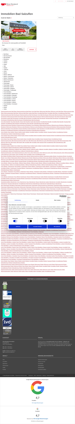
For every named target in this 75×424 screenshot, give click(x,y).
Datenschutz (39, 375)
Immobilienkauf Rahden (61, 261)
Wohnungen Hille (35, 140)
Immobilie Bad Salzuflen (46, 121)
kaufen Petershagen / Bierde (47, 194)
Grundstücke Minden (61, 156)
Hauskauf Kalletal (63, 145)
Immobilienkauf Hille (51, 142)
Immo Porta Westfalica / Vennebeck (9, 255)
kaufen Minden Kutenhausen (47, 176)
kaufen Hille (21, 142)
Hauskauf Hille (42, 142)
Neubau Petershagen (65, 190)
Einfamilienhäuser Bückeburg (38, 130)
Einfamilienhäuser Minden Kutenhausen (10, 180)
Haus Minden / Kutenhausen (21, 166)
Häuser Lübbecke (31, 149)
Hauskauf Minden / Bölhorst (7, 164)
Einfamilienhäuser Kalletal (29, 147)
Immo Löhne (30, 152)
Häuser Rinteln (31, 266)
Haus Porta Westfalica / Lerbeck (23, 242)
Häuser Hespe (16, 139)
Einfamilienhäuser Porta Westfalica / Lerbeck (23, 245)
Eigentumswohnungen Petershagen (29, 185)
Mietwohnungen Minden (27, 157)
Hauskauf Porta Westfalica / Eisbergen (42, 230)
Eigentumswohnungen (42, 359)
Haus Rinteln (25, 266)
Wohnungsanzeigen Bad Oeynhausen (32, 116)
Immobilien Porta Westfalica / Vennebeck (24, 257)
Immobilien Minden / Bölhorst (67, 163)
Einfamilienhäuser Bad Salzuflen (41, 123)
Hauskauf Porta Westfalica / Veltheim (37, 254)
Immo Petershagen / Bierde (7, 194)
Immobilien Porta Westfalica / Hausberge (34, 238)
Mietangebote (41, 365)
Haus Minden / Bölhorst (17, 163)
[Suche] (55, 1)
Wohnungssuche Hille (54, 140)
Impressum (30, 375)
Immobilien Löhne (31, 154)
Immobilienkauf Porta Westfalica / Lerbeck (55, 243)
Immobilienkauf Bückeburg (12, 130)
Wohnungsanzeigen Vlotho (7, 271)
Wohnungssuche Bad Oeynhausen (15, 116)
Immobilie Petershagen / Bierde (61, 194)
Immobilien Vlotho (40, 271)
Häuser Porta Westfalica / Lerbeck (39, 242)
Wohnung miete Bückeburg (23, 127)
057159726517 (70, 1)
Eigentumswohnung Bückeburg (24, 125)
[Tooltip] (48, 379)
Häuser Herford (17, 135)
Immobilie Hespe (31, 139)
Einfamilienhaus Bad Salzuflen (27, 123)
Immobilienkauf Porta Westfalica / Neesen (54, 249)
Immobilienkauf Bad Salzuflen (12, 123)
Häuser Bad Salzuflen (25, 121)
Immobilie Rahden (33, 261)
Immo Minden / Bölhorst (6, 163)
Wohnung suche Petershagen (39, 187)
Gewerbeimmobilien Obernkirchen (9, 182)
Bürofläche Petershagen (15, 185)
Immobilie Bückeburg (50, 128)
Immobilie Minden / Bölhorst (53, 163)
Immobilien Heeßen (42, 132)
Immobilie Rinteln (47, 266)
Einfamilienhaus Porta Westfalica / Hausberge (22, 240)
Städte (4, 367)
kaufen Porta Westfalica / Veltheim (56, 252)
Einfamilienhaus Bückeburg (25, 130)
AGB (35, 375)
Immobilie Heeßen (34, 132)
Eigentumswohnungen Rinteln (8, 264)
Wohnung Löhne (8, 154)
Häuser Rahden (18, 261)
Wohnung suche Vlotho (48, 269)
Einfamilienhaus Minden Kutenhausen (57, 178)
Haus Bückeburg (15, 128)
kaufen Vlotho (25, 271)
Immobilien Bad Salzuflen (58, 121)
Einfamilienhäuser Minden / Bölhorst (54, 164)
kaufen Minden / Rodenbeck (46, 171)
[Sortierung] (65, 18)
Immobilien (5, 361)
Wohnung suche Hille (44, 140)
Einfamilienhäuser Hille (6, 144)
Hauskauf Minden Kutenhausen (23, 178)
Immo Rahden (4, 261)
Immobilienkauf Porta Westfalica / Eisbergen (61, 230)
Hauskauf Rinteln (64, 266)
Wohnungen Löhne (38, 152)
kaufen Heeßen (25, 132)
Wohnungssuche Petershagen (53, 187)
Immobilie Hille (28, 142)
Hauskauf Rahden (51, 261)
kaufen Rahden (25, 261)
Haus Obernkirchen (30, 182)
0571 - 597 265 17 (8, 346)
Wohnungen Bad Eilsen (45, 111)
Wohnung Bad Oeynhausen (47, 116)
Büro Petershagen (5, 185)
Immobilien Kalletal (54, 145)
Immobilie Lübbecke (48, 149)
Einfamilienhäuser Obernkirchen (54, 183)
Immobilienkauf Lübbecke (7, 151)
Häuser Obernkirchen (41, 182)
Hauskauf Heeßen (52, 132)
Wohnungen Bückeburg (11, 127)
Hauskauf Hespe (47, 139)
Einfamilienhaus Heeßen (6, 133)
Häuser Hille (16, 142)
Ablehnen (18, 226)
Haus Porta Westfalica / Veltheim (24, 252)
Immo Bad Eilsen (35, 111)
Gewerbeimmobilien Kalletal (7, 145)
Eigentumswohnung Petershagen (45, 185)
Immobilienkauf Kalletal (6, 147)
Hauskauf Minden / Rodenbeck (18, 173)
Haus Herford (11, 135)
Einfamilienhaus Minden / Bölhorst (37, 164)
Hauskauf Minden (22, 161)
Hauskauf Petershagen (12, 190)
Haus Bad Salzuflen (15, 121)
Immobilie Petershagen (61, 188)
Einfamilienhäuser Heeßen (19, 133)
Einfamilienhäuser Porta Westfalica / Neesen (23, 250)
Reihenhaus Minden (57, 157)
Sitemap (44, 375)
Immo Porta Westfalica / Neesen (8, 247)
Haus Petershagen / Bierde (20, 194)
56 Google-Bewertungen (37, 402)
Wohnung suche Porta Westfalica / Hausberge (22, 235)
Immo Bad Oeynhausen (43, 115)
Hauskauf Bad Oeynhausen (52, 118)
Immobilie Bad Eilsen (42, 113)
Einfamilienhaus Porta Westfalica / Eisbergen (11, 231)
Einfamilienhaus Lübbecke (19, 151)
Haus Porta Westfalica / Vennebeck (26, 255)
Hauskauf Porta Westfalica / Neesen (36, 249)
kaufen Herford (25, 135)
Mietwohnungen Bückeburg (58, 125)
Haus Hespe (10, 139)
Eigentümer (5, 363)
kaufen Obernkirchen (51, 182)
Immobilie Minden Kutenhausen (61, 176)
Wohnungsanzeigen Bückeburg (64, 127)
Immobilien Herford (41, 135)
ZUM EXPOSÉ (32, 49)
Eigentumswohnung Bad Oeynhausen (28, 115)
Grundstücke (40, 363)
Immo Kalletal (17, 145)
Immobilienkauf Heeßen (61, 132)
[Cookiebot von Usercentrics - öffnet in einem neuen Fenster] (60, 196)
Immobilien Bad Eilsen (53, 113)
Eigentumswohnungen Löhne (8, 152)
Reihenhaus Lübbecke (14, 149)
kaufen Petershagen (41, 188)
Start (4, 359)
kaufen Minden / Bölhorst (41, 163)
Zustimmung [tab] (18, 200)
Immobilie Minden (5, 161)
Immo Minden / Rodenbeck (7, 171)
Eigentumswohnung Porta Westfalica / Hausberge (36, 233)
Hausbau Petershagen (6, 192)
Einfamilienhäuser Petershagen (52, 190)
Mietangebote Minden (16, 157)
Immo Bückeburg (35, 125)
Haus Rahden (11, 261)
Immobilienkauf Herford (60, 135)
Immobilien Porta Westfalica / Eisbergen (23, 230)
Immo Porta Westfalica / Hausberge (57, 233)
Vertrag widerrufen (50, 375)
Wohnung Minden (41, 159)
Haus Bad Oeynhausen (59, 116)
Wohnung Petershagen (12, 188)
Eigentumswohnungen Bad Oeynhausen (10, 115)
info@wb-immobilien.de (10, 350)
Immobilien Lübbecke (58, 149)
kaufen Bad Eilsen (33, 113)
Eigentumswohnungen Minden (23, 156)
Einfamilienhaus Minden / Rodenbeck (51, 173)
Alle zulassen (57, 226)
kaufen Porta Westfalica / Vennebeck (60, 255)
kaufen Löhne (15, 154)
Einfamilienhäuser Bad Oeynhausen (31, 120)
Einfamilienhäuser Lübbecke (32, 151)
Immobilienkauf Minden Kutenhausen (39, 178)
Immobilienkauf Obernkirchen (25, 183)
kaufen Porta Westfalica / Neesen (55, 247)
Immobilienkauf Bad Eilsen (64, 113)
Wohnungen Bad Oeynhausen (56, 115)
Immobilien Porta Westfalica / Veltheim (20, 254)
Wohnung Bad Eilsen (24, 113)
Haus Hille (10, 142)
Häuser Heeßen (18, 132)
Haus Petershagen (22, 188)
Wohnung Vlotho (17, 271)
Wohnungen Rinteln (39, 264)
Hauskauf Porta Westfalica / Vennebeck (43, 257)
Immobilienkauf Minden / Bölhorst (21, 164)
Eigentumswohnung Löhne (21, 152)
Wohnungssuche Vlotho (59, 269)
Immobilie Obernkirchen (61, 182)
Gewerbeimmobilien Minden (50, 156)
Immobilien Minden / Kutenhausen (9, 168)
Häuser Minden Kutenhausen (33, 176)
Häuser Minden (55, 159)
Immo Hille (28, 140)
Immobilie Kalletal (46, 145)
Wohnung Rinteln (18, 266)
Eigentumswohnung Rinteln (21, 264)
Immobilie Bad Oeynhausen (25, 118)
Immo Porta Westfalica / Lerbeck (8, 242)
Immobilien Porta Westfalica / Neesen (19, 249)
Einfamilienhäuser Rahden (19, 262)
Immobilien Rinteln (55, 266)
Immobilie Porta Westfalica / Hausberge (15, 238)
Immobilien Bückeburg (60, 128)
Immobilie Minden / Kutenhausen (64, 166)
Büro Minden (4, 156)
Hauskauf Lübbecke (67, 149)
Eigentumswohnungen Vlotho (8, 269)
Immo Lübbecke (4, 149)
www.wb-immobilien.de (9, 352)
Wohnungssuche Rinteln (61, 264)
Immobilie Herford (33, 135)
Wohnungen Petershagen (26, 187)
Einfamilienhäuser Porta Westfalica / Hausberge (44, 240)
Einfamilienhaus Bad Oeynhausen (15, 120)
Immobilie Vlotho (32, 271)
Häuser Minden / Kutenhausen (35, 166)
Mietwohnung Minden (38, 157)
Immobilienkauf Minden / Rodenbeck (33, 173)
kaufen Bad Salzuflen (35, 121)
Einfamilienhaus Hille (61, 142)
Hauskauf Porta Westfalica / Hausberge (53, 238)
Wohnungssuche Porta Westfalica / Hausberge (44, 235)
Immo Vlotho (30, 269)
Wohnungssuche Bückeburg (49, 127)
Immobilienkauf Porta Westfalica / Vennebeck (63, 257)
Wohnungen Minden (47, 157)
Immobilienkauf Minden (32, 161)
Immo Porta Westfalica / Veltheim (8, 252)
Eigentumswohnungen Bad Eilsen (9, 111)
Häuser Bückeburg (23, 128)
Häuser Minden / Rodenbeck (32, 171)
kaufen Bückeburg (32, 128)
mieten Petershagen (51, 188)
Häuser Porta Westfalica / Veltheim (40, 252)
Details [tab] (37, 200)
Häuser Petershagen (32, 188)
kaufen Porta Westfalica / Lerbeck (55, 242)
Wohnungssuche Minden (18, 159)
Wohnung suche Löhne (48, 152)
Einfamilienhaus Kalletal (17, 147)
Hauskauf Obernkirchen (13, 183)
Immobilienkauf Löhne (40, 154)
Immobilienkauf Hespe (57, 139)
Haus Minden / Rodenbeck (20, 171)
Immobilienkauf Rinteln (6, 267)
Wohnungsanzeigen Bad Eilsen (11, 113)
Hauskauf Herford (50, 135)
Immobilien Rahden (42, 261)
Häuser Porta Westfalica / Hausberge (50, 237)
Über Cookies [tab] (57, 200)
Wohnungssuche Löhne (59, 152)
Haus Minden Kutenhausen (20, 176)
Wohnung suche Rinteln (49, 264)
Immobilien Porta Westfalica (7, 219)
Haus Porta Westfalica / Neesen (23, 247)
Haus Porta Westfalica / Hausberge (33, 237)
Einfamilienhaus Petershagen (38, 190)
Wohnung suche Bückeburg (36, 127)
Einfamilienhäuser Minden (55, 161)
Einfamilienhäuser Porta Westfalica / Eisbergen (33, 231)
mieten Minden (70, 159)
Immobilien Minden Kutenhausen (8, 178)
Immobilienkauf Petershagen (24, 190)
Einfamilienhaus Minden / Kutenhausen (59, 168)
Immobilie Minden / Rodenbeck (60, 171)
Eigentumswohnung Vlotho (21, 269)
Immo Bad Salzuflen (5, 121)
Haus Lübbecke (23, 149)
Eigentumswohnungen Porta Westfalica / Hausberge (13, 233)
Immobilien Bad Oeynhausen (38, 118)
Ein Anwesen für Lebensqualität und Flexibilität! (14, 43)
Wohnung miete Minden (67, 157)
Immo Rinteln (31, 264)
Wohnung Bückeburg (6, 128)
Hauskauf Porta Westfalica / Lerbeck (36, 243)
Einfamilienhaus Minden (43, 161)
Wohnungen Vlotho (38, 269)
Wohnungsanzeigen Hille (65, 140)
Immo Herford (4, 135)
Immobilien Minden (13, 161)
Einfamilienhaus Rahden (6, 262)
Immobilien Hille (35, 142)
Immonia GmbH (23, 375)
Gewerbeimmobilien (42, 369)
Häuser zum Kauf (41, 361)
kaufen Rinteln (39, 266)
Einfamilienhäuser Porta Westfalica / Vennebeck (33, 259)
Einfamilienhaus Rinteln (17, 267)
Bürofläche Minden (11, 156)
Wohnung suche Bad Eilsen (57, 111)
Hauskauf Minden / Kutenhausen (24, 168)
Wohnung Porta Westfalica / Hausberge (15, 237)
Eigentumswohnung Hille (19, 140)
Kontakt (4, 369)
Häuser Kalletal (30, 145)
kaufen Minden (63, 159)
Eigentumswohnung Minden (36, 156)
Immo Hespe (4, 139)
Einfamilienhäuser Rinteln (29, 267)
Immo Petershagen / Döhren (7, 197)
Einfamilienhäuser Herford (11, 137)
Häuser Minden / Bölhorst (29, 163)
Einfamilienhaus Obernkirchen (39, 183)
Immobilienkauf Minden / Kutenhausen (41, 168)
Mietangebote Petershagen (13, 187)
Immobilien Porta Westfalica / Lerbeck (19, 243)
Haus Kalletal (24, 145)
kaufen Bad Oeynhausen (13, 118)
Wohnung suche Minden (6, 159)
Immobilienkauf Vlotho (50, 271)
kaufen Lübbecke (39, 149)
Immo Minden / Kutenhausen (7, 166)
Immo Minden (8, 157)
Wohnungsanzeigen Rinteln (7, 266)
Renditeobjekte (41, 367)
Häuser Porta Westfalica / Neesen (39, 247)
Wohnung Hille (4, 142)
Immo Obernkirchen (21, 182)
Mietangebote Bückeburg (45, 125)
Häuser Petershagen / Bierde (33, 194)
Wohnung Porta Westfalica (7, 218)
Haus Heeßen (11, 132)
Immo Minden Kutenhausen (7, 176)
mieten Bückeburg (41, 128)
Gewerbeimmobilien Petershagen (61, 185)
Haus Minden (49, 159)
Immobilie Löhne (22, 154)
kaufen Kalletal (38, 145)
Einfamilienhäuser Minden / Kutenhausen (10, 170)
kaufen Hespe (23, 139)
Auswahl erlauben (37, 226)
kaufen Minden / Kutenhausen (49, 166)
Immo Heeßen (4, 132)
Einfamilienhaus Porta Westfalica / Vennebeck (11, 259)
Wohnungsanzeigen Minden (30, 159)
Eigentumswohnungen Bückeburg (9, 125)
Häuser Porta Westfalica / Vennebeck (43, 255)
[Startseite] (9, 4)
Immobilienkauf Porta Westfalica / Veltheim (56, 254)
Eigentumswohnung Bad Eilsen (24, 111)
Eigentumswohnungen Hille (7, 140)
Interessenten (5, 365)
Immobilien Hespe (39, 139)
